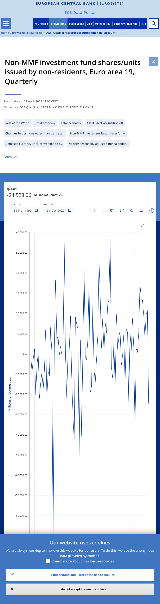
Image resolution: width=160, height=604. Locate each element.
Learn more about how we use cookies (83, 561)
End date (49, 204)
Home (5, 33)
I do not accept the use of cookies (83, 589)
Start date (16, 204)
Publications (76, 23)
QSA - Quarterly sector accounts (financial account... (82, 33)
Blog (89, 23)
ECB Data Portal (80, 12)
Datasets (36, 33)
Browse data (58, 23)
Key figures (41, 23)
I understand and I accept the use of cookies (83, 575)
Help (143, 23)
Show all (11, 156)
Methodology (102, 23)
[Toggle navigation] (6, 23)
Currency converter (125, 23)
